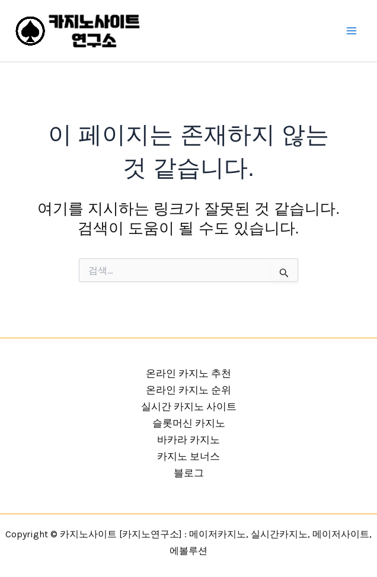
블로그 (189, 473)
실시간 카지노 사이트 (189, 406)
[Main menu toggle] (352, 30)
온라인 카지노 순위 (188, 390)
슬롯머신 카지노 (188, 423)
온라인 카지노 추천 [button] (188, 373)
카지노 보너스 (188, 456)
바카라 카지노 (188, 439)
